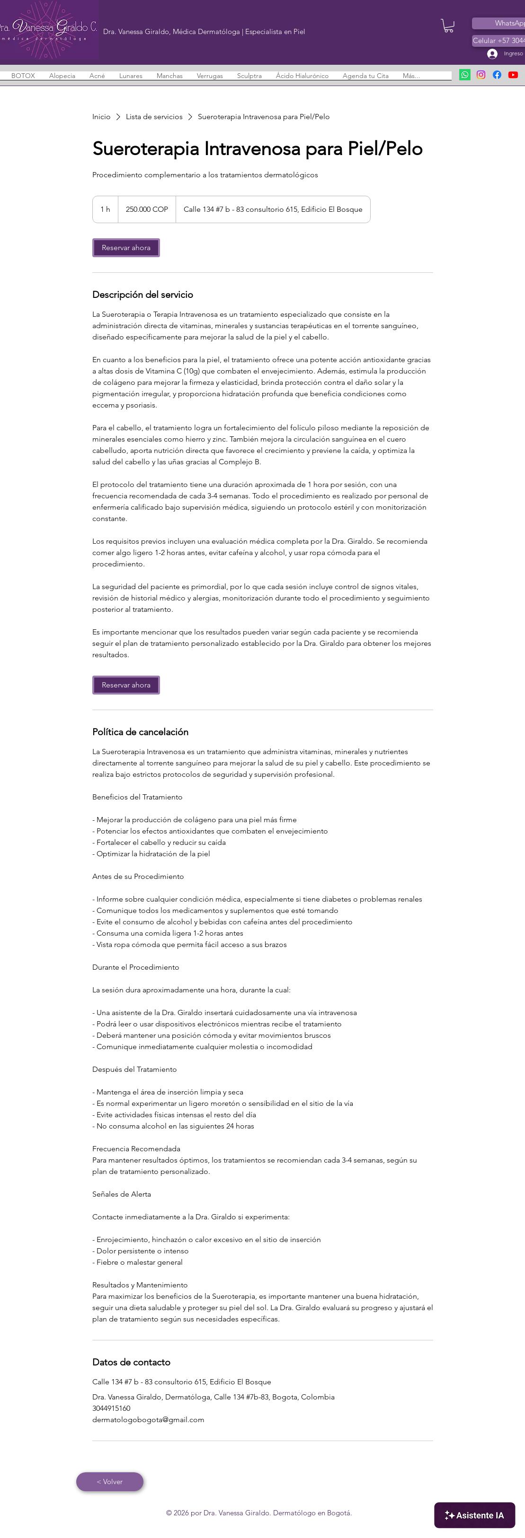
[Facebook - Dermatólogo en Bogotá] (497, 74)
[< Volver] (109, 1481)
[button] (449, 26)
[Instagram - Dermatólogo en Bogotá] (481, 74)
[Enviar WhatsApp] (465, 74)
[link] (126, 247)
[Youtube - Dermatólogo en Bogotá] (513, 74)
